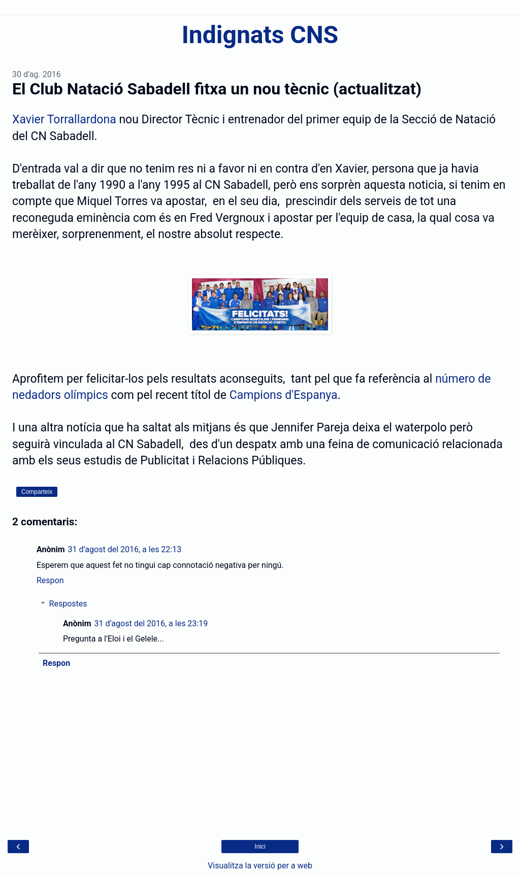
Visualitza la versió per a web (260, 865)
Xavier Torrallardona (64, 119)
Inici (259, 846)
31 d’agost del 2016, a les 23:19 (151, 623)
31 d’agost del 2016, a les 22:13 (125, 549)
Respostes (68, 604)
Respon (50, 580)
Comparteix (36, 491)
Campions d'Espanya (284, 395)
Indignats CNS (260, 34)
